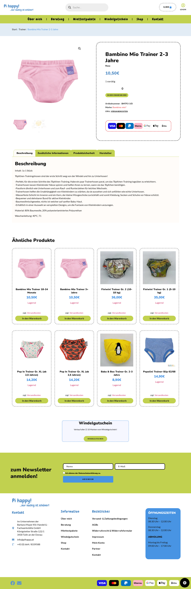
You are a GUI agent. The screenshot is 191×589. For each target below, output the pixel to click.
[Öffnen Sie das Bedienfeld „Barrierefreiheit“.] (185, 583)
